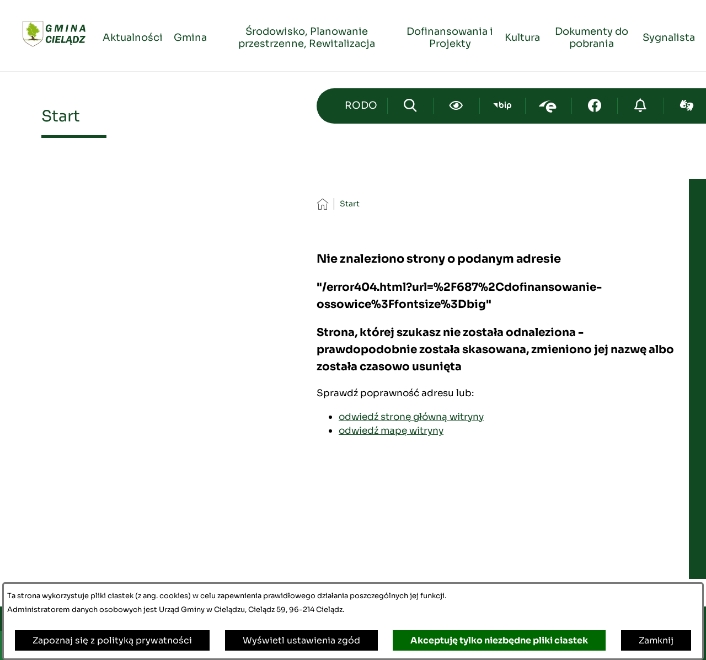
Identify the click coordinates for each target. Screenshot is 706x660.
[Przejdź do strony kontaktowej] (361, 106)
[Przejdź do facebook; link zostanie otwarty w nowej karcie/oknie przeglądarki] (595, 106)
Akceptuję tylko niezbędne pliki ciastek (499, 640)
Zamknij (656, 640)
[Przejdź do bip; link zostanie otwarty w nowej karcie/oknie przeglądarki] (503, 106)
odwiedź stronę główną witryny (411, 417)
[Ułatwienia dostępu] (456, 106)
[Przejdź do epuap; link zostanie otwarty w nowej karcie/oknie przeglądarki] (548, 106)
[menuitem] (132, 36)
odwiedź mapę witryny (391, 430)
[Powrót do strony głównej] (322, 204)
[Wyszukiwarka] (411, 106)
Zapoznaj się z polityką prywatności (112, 640)
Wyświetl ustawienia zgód (301, 640)
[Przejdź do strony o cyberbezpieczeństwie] (641, 106)
